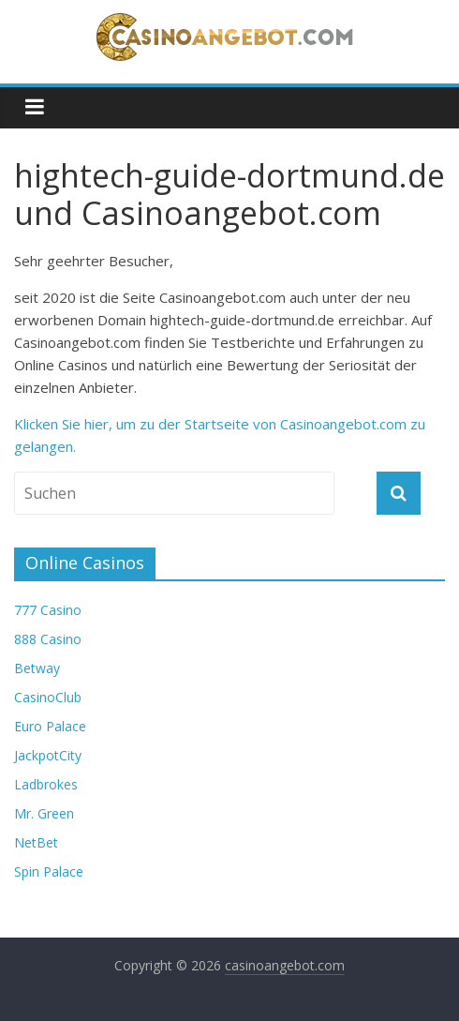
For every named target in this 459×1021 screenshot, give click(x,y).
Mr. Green (44, 813)
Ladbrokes (46, 784)
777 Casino (47, 610)
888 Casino (47, 639)
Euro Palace (50, 726)
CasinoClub (47, 697)
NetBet (36, 842)
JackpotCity (47, 755)
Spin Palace (48, 871)
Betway (37, 668)
